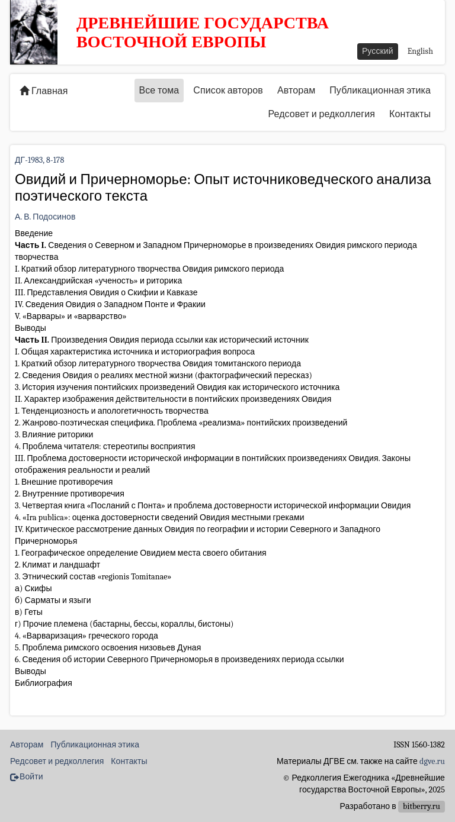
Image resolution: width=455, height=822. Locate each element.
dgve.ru (432, 761)
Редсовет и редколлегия (321, 114)
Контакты (410, 114)
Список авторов (228, 90)
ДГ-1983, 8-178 (39, 160)
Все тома (159, 90)
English (420, 51)
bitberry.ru (421, 806)
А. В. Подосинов (45, 217)
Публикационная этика (380, 90)
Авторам (296, 90)
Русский (377, 51)
